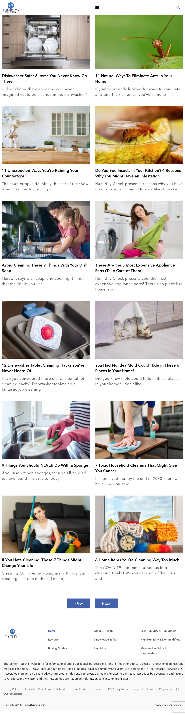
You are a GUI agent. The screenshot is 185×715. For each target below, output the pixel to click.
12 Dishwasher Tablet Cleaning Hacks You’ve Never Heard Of (43, 373)
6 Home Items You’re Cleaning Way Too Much (137, 565)
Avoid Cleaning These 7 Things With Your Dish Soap (45, 273)
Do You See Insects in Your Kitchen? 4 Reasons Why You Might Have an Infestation (138, 178)
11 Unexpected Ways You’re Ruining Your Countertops (40, 178)
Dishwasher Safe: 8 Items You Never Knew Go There (44, 83)
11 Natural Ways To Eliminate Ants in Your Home (133, 83)
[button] (97, 7)
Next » (106, 608)
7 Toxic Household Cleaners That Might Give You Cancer (136, 473)
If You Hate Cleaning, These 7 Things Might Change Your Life (41, 567)
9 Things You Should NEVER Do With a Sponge (45, 470)
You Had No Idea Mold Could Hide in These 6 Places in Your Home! (137, 373)
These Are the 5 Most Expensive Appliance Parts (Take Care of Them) (135, 273)
